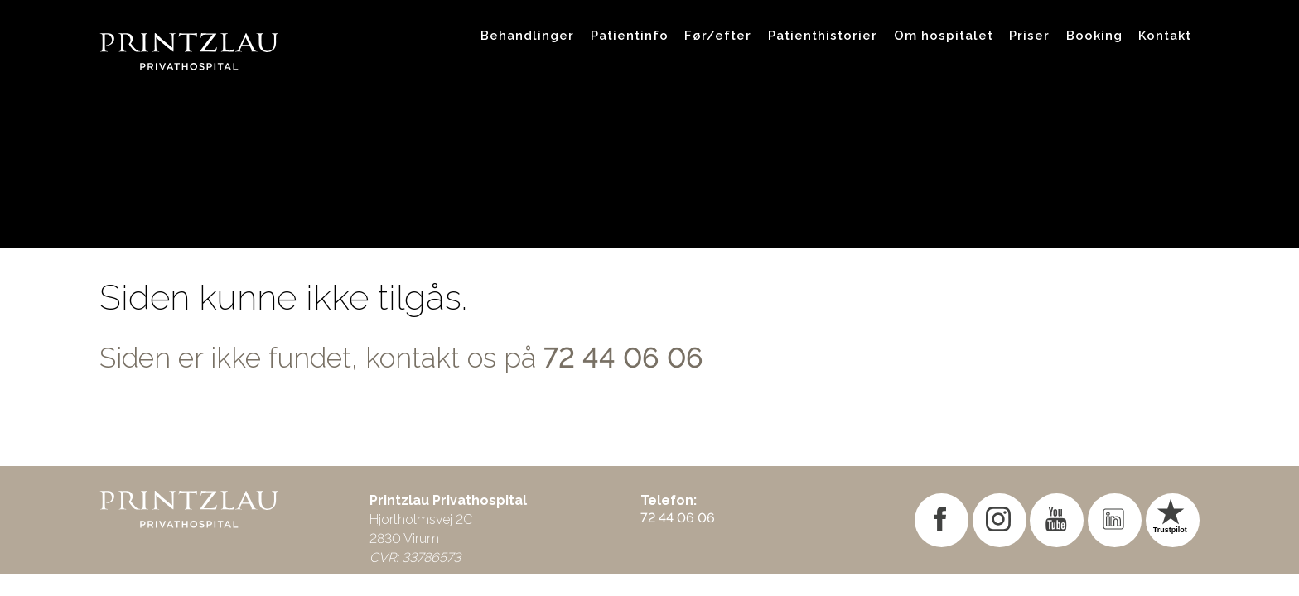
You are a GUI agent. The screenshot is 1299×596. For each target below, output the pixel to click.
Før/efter (717, 35)
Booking (1094, 35)
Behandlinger (527, 35)
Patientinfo (630, 35)
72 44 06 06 (623, 357)
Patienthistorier (822, 35)
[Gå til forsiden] (276, 35)
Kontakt (1164, 35)
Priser (1029, 35)
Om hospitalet (943, 35)
